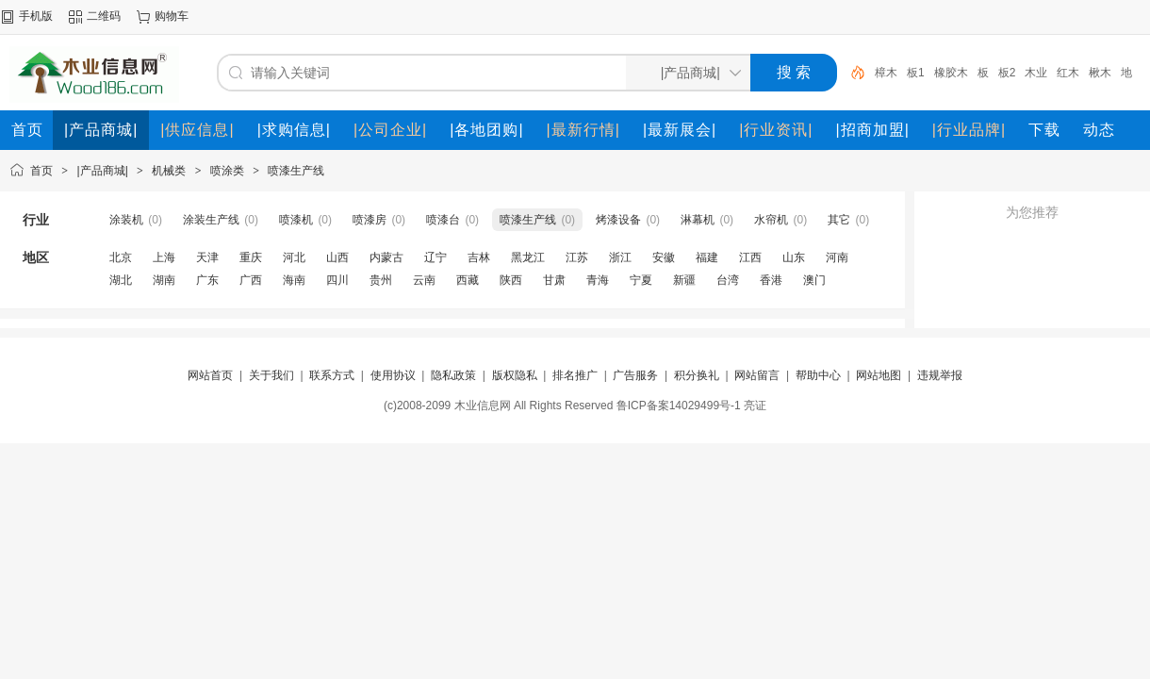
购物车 (172, 16)
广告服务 (635, 375)
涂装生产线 (211, 219)
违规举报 (939, 375)
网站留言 (757, 375)
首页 (41, 170)
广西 (250, 280)
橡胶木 (951, 72)
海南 (294, 280)
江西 (750, 257)
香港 (771, 280)
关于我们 (271, 375)
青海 (597, 280)
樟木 (886, 72)
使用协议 (393, 375)
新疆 (684, 280)
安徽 (663, 257)
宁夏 (641, 280)
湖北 (120, 280)
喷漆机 (296, 219)
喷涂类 (227, 170)
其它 (839, 219)
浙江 (620, 257)
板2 (1007, 72)
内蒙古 (386, 257)
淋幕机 (698, 219)
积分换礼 (696, 375)
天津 (207, 257)
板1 (916, 72)
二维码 (104, 16)
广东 (207, 280)
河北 (294, 257)
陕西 (511, 280)
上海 (164, 257)
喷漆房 (369, 219)
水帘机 (771, 219)
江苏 (577, 257)
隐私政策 (453, 375)
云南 (424, 280)
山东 (793, 257)
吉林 (479, 257)
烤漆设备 (618, 219)
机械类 (169, 170)
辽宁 (435, 257)
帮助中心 (818, 375)
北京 (120, 257)
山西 (337, 257)
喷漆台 (443, 219)
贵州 (381, 280)
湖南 (164, 280)
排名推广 (575, 375)
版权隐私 (514, 375)
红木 (1068, 72)
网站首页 (210, 375)
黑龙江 (528, 257)
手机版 (36, 16)
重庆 (250, 257)
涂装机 (126, 219)
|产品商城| (102, 170)
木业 (1036, 72)
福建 (707, 257)
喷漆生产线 (296, 170)
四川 (337, 280)
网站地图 (878, 375)
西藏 (467, 280)
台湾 (727, 280)
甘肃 (554, 280)
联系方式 (331, 375)
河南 (837, 257)
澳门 (814, 280)
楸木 (1100, 72)
